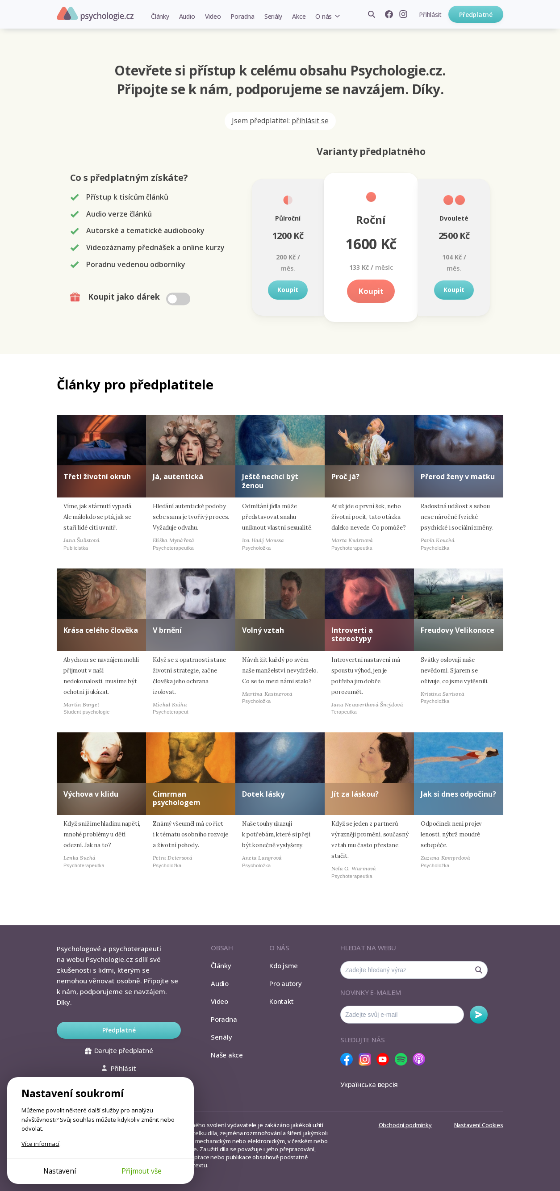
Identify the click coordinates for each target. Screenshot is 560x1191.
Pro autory (285, 983)
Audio (187, 16)
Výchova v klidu (90, 794)
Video (213, 16)
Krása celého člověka (100, 630)
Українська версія (369, 1084)
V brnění (167, 630)
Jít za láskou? (355, 794)
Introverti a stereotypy (352, 634)
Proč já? (345, 476)
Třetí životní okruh (97, 476)
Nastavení (59, 1171)
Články (160, 16)
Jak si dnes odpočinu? (458, 794)
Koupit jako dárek (131, 297)
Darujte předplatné (119, 1050)
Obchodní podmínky (405, 1125)
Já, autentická (178, 476)
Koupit (287, 289)
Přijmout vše (141, 1171)
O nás (323, 16)
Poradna (242, 16)
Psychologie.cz (95, 14)
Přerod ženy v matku (458, 476)
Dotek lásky (263, 794)
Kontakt (281, 1001)
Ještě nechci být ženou (270, 481)
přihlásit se (310, 120)
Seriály (273, 16)
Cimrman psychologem (177, 798)
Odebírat (479, 1015)
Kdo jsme (283, 965)
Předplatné (476, 14)
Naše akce (227, 1054)
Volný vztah (263, 630)
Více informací (40, 1144)
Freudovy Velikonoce (457, 630)
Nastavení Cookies (478, 1125)
